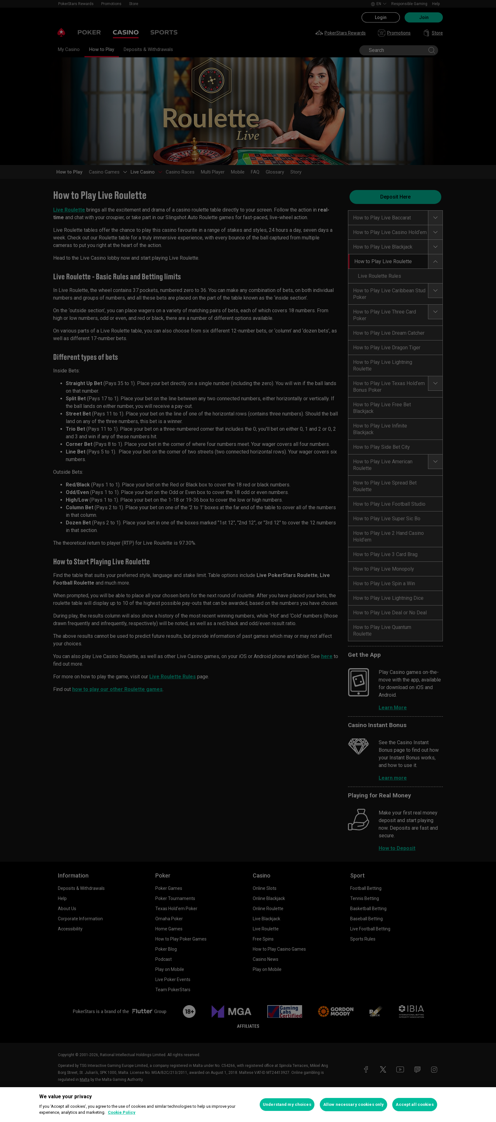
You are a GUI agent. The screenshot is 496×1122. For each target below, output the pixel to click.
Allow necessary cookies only (353, 1104)
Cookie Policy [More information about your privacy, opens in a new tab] (121, 1112)
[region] (248, 1104)
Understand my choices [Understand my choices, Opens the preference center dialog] (287, 1104)
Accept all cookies (414, 1104)
